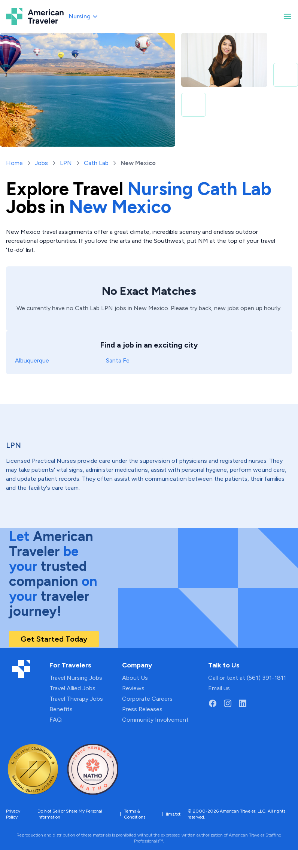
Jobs (41, 162)
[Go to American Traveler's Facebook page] (212, 703)
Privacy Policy (13, 814)
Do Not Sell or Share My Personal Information (69, 814)
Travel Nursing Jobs (75, 677)
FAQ (55, 719)
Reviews (133, 688)
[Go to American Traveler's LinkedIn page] (242, 703)
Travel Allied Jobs (72, 688)
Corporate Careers (147, 698)
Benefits (61, 709)
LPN (66, 162)
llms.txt (173, 814)
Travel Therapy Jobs (76, 698)
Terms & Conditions (134, 814)
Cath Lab (96, 162)
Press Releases (142, 709)
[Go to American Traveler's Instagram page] (227, 703)
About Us (135, 677)
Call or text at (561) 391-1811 (247, 677)
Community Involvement (155, 719)
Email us (219, 688)
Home (14, 162)
